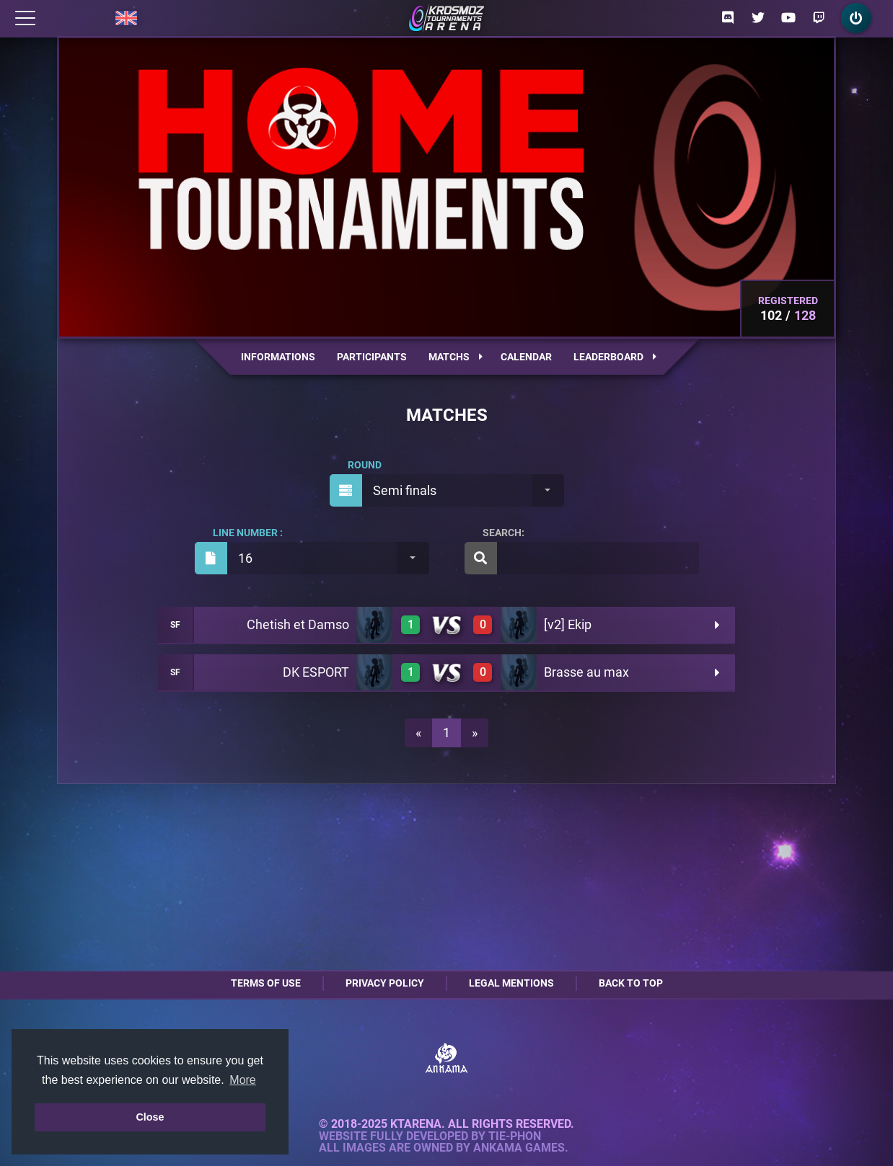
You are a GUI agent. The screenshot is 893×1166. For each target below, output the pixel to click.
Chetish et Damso (298, 624)
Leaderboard (614, 356)
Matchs (455, 356)
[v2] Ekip (567, 624)
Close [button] (150, 1117)
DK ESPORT (316, 672)
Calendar (526, 356)
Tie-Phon (514, 1136)
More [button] (242, 1080)
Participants (372, 356)
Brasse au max (586, 672)
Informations (278, 356)
